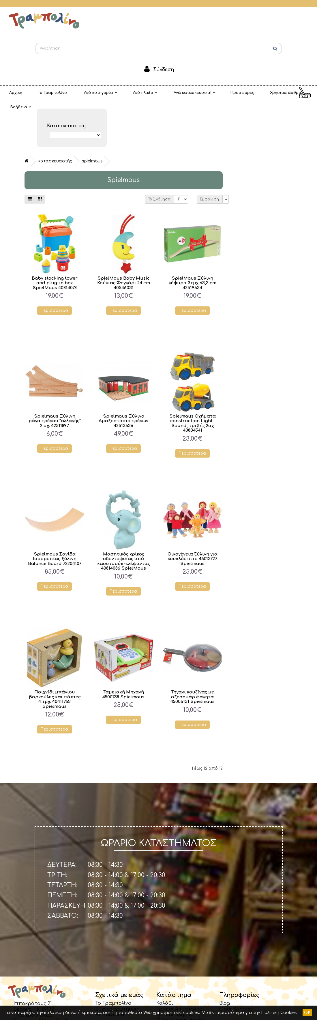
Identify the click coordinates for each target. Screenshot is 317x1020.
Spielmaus (162, 114)
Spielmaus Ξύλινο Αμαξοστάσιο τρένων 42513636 (193, 374)
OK (307, 1012)
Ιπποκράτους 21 (33, 956)
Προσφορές (208, 93)
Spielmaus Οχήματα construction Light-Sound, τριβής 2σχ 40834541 (262, 376)
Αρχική (12, 93)
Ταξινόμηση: (229, 152)
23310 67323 (38, 968)
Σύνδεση (163, 69)
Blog (224, 956)
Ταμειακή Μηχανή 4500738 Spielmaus (193, 648)
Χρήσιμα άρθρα (244, 93)
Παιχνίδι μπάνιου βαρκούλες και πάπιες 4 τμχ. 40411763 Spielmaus (124, 652)
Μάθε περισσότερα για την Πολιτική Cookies (249, 1012)
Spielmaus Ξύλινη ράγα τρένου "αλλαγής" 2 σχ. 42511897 (124, 374)
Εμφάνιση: (280, 152)
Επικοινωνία (109, 967)
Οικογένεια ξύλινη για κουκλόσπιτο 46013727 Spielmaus (262, 512)
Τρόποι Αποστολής (179, 962)
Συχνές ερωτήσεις (117, 962)
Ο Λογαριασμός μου (181, 973)
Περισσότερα (124, 264)
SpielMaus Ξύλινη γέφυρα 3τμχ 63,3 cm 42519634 (262, 236)
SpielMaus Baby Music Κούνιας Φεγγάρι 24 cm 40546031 (193, 236)
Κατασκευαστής (125, 114)
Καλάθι (164, 956)
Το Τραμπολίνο (42, 93)
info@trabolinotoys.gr (55, 974)
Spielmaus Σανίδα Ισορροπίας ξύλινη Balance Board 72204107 (124, 512)
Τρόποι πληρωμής (178, 967)
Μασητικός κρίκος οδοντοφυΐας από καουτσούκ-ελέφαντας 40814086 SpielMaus (193, 517)
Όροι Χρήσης (235, 962)
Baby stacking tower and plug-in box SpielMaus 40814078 (124, 236)
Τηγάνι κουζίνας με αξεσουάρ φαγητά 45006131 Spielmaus (262, 650)
